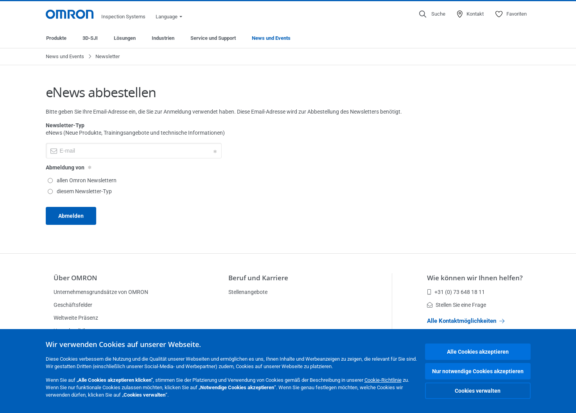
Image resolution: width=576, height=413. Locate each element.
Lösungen (125, 38)
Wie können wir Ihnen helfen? (475, 277)
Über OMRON (75, 277)
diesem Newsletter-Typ (80, 191)
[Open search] (432, 14)
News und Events (271, 38)
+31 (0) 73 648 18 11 (456, 292)
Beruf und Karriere (258, 277)
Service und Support (213, 38)
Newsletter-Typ (65, 125)
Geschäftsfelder (73, 305)
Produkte (56, 38)
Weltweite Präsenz (76, 318)
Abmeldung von (65, 167)
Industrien (163, 38)
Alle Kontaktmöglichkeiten (465, 320)
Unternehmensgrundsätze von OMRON (101, 292)
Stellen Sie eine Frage (456, 305)
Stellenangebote (247, 292)
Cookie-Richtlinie (383, 380)
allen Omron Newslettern (82, 180)
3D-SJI (90, 38)
